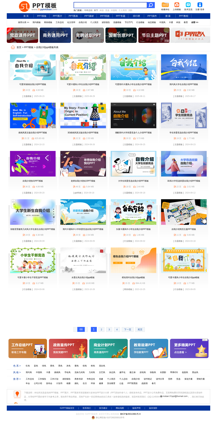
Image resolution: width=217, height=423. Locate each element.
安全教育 (111, 383)
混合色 (102, 366)
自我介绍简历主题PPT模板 (184, 229)
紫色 (77, 366)
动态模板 (152, 22)
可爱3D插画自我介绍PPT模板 (32, 84)
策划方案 (188, 379)
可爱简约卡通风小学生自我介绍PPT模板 (133, 84)
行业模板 (140, 22)
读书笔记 (148, 379)
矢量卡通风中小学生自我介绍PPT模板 (133, 229)
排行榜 (136, 16)
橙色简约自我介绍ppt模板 (133, 277)
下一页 (127, 329)
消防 (130, 10)
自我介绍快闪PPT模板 (33, 181)
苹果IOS (174, 372)
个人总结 (123, 379)
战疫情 (145, 383)
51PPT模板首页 (67, 408)
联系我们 (87, 408)
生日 (85, 383)
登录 (202, 9)
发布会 (49, 383)
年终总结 (91, 379)
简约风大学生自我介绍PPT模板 (184, 84)
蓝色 (36, 366)
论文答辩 (71, 22)
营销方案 (201, 379)
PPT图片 (57, 16)
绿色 (44, 366)
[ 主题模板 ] (27, 96)
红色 (28, 366)
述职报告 (106, 22)
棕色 (85, 366)
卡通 (171, 22)
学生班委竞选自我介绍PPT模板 (184, 132)
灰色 (68, 366)
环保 (93, 383)
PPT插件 (152, 16)
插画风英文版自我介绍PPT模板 (32, 132)
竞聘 (170, 379)
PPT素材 (89, 16)
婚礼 (77, 383)
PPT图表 (73, 16)
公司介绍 (38, 383)
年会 (28, 383)
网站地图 (120, 408)
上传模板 (177, 9)
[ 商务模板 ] (128, 289)
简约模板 (37, 22)
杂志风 (112, 372)
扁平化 (122, 372)
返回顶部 (153, 408)
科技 (102, 10)
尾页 (140, 329)
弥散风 (153, 372)
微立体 (133, 372)
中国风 (114, 10)
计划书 (59, 383)
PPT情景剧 (132, 383)
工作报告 (42, 379)
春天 (154, 383)
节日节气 (129, 22)
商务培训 (79, 379)
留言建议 (103, 408)
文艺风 (102, 372)
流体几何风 (80, 372)
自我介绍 (83, 22)
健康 (101, 383)
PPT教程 (183, 16)
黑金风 (195, 372)
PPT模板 (41, 16)
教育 (186, 22)
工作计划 (54, 379)
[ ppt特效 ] (77, 193)
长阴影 (163, 372)
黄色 (52, 366)
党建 (101, 379)
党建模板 (117, 22)
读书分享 (160, 379)
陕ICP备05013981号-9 (130, 414)
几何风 (92, 372)
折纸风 (143, 372)
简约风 (29, 372)
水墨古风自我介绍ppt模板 (83, 277)
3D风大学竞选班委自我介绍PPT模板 (183, 181)
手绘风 (67, 372)
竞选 (107, 10)
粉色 (93, 366)
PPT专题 (120, 16)
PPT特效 (105, 16)
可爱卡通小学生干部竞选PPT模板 (32, 277)
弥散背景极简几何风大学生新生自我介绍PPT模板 (32, 229)
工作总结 (60, 22)
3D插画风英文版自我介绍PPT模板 (83, 132)
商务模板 (48, 22)
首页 (19, 47)
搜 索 (168, 16)
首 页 (26, 16)
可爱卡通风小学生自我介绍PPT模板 (83, 84)
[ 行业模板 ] (128, 241)
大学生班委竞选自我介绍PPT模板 (133, 181)
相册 (68, 383)
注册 (197, 9)
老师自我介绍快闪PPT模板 (83, 181)
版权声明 (136, 408)
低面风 (185, 372)
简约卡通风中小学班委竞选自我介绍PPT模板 (83, 229)
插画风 (57, 372)
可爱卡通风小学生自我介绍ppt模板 (184, 277)
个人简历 (123, 10)
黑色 (60, 366)
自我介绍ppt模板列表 (47, 47)
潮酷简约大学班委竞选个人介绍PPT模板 (133, 132)
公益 (121, 383)
